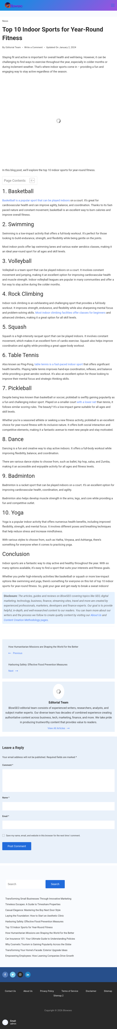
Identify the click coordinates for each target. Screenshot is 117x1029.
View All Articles (56, 728)
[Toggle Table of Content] (30, 180)
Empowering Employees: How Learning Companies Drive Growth (39, 955)
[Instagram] (20, 975)
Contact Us (10, 991)
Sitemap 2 (58, 995)
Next (10, 670)
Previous (17, 653)
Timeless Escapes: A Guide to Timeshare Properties (32, 904)
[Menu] (113, 5)
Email (5, 816)
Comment (7, 765)
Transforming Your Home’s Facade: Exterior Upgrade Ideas (36, 950)
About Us (96, 615)
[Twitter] (13, 975)
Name (5, 797)
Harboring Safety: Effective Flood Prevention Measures (37, 664)
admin (13, 1023)
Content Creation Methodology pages (26, 620)
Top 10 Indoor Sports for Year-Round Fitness (29, 927)
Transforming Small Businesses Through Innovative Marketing (38, 898)
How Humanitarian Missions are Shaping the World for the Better (43, 646)
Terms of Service (70, 991)
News (5, 21)
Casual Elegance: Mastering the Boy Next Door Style (32, 910)
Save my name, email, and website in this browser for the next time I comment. (43, 835)
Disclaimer (91, 991)
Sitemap (108, 991)
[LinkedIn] (28, 975)
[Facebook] (5, 975)
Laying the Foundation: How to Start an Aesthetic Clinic (34, 915)
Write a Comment (33, 47)
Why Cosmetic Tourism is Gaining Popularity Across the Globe (38, 944)
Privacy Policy (47, 991)
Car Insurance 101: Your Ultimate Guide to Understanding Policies (40, 938)
